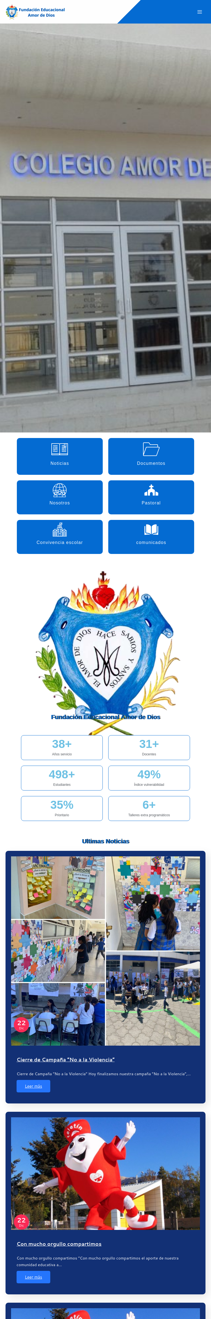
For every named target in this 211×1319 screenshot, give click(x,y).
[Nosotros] (60, 490)
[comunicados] (151, 530)
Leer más (33, 1086)
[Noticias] (59, 449)
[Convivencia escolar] (60, 530)
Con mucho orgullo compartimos (59, 1243)
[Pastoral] (151, 490)
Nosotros (59, 503)
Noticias (60, 463)
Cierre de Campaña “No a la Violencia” (66, 1059)
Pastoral (151, 503)
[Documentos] (151, 449)
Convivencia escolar (59, 542)
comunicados (151, 542)
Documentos (151, 463)
